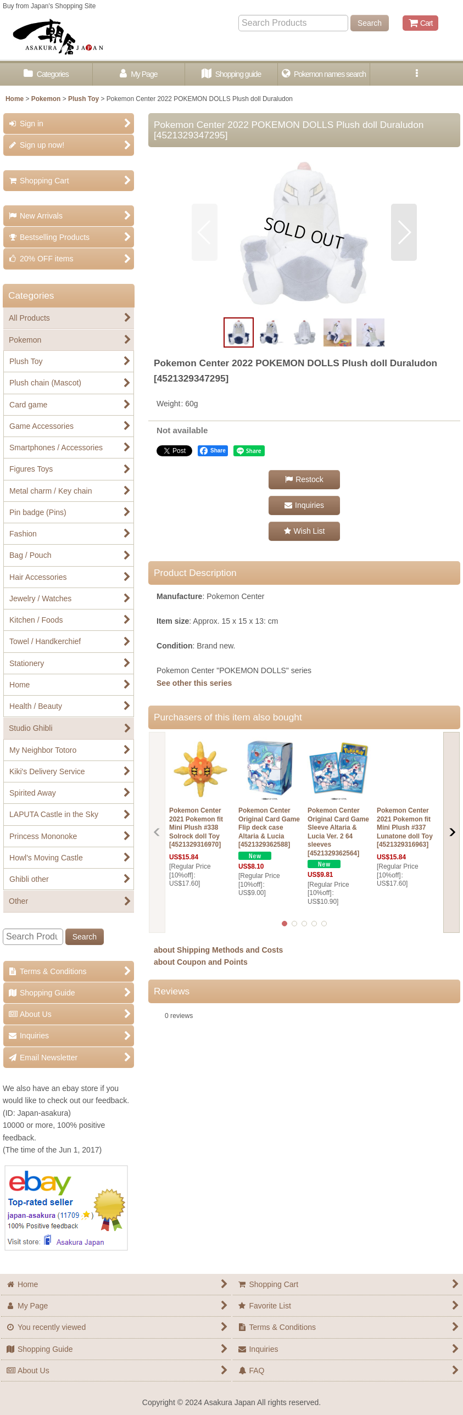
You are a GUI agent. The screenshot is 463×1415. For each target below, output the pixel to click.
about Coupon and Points (201, 962)
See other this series (194, 683)
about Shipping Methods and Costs (218, 950)
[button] (416, 74)
